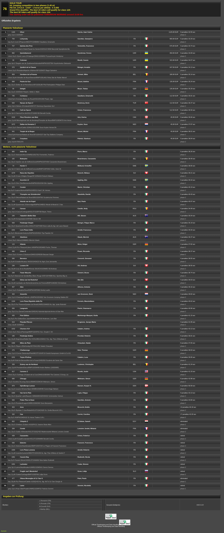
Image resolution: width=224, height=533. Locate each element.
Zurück (3, 531)
